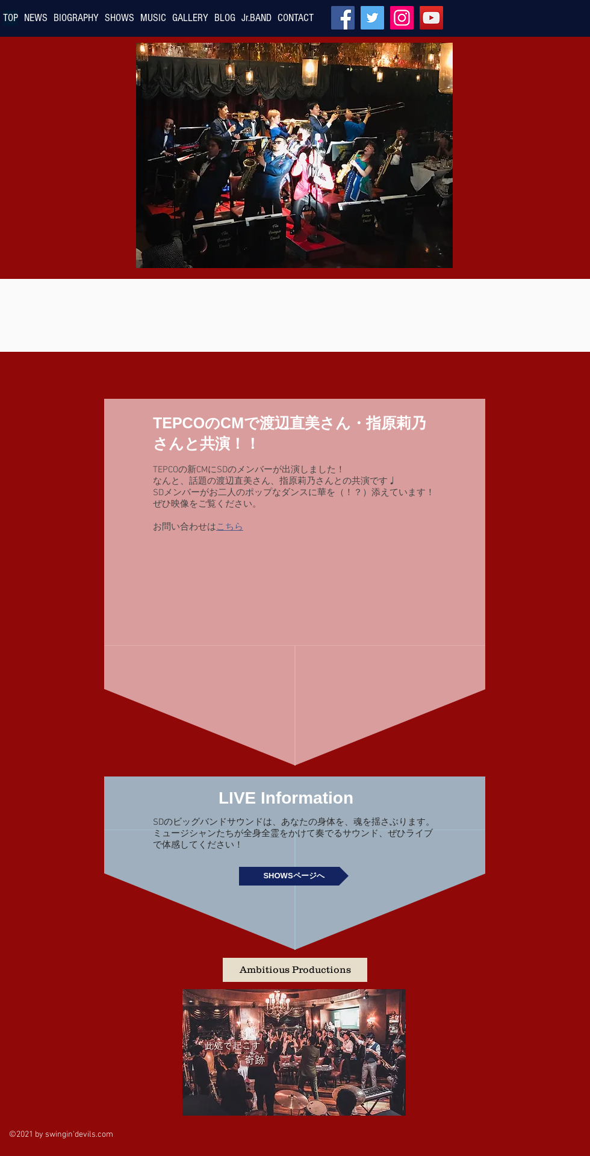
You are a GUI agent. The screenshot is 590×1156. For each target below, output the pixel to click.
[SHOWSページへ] (294, 876)
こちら (229, 526)
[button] (295, 970)
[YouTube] (431, 18)
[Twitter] (372, 18)
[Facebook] (343, 18)
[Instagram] (402, 18)
